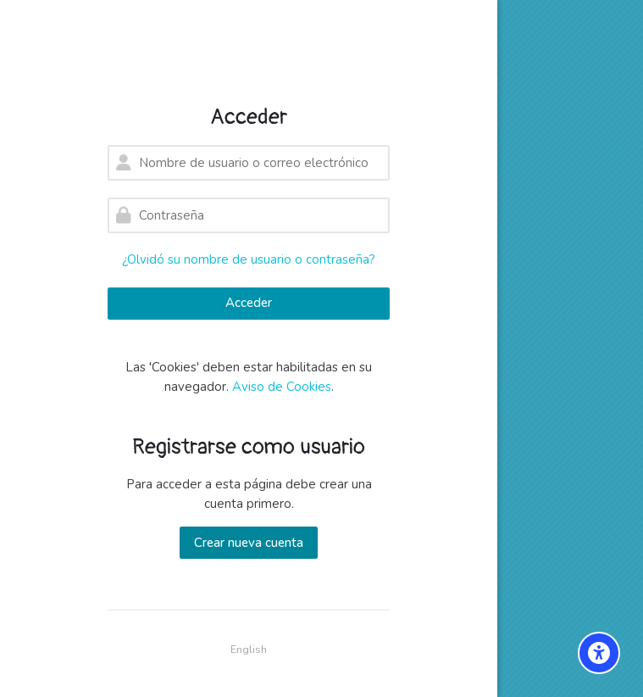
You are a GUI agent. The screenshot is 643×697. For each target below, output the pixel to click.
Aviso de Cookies (281, 386)
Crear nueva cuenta (248, 542)
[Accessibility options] (599, 653)
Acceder (248, 302)
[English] (248, 650)
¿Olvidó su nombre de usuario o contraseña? (248, 259)
